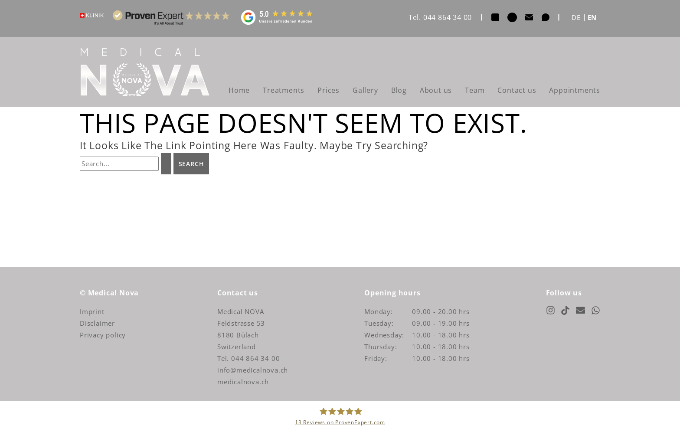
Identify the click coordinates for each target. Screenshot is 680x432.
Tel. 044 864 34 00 (440, 17)
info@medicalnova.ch (252, 370)
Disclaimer (97, 323)
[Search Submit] (166, 163)
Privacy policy (103, 335)
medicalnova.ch (243, 381)
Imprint (92, 311)
